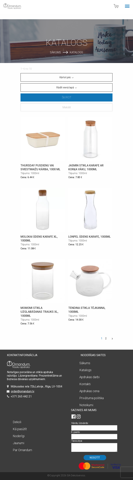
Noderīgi (19, 436)
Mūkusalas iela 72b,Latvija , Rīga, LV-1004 (36, 386)
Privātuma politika (91, 398)
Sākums (55, 52)
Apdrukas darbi (89, 377)
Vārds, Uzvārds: (95, 426)
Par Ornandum (22, 450)
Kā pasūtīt (20, 429)
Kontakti (85, 384)
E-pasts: (95, 435)
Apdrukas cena (89, 391)
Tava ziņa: (95, 445)
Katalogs (76, 52)
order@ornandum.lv (22, 391)
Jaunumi (18, 443)
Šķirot (66, 97)
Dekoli (17, 422)
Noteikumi (86, 405)
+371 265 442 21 (21, 396)
